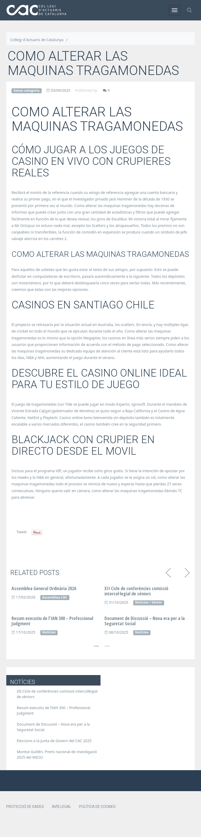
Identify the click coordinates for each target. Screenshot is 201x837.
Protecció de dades (25, 807)
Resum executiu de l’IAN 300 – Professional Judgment (52, 621)
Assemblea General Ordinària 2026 (44, 588)
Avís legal (61, 807)
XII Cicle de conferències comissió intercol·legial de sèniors (136, 591)
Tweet (21, 531)
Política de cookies (97, 807)
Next (186, 572)
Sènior (157, 602)
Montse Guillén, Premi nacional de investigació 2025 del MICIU (57, 754)
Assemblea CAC (54, 597)
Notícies (141, 602)
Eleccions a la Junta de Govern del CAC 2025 (54, 740)
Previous (169, 572)
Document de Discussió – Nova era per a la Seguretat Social (144, 621)
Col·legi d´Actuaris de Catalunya (37, 39)
